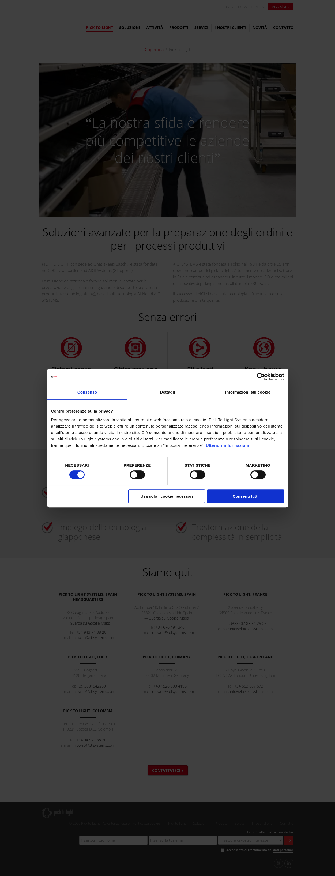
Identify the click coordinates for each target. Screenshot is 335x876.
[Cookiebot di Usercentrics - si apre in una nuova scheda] (260, 377)
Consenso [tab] (87, 392)
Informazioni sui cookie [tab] (247, 392)
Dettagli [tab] (167, 392)
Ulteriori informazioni (227, 445)
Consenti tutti (246, 496)
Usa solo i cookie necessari (166, 496)
